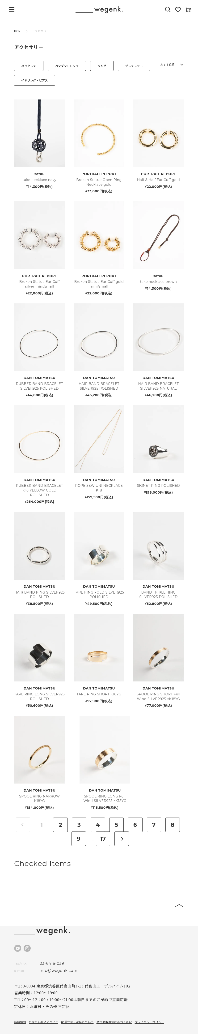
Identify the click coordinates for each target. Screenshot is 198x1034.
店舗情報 (20, 1008)
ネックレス (28, 66)
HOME (18, 31)
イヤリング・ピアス (34, 80)
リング (101, 66)
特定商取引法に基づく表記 (114, 1008)
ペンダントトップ (67, 66)
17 (103, 824)
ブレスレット (134, 66)
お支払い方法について (43, 1008)
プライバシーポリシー (149, 1008)
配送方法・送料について (77, 1008)
